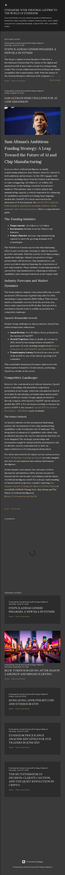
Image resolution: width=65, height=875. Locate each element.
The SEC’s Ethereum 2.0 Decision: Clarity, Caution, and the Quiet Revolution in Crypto (31, 779)
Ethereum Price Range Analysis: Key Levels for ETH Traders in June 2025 (30, 738)
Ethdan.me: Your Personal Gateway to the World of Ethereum (31, 11)
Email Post (15, 509)
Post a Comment (18, 81)
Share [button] (7, 81)
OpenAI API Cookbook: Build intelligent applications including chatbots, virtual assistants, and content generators (32, 205)
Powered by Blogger (32, 861)
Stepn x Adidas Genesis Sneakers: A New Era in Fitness (30, 51)
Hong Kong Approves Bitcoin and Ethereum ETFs (31, 702)
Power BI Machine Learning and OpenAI (23, 457)
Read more (55, 80)
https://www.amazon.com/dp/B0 (21, 496)
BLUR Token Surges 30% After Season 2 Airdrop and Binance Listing (32, 672)
